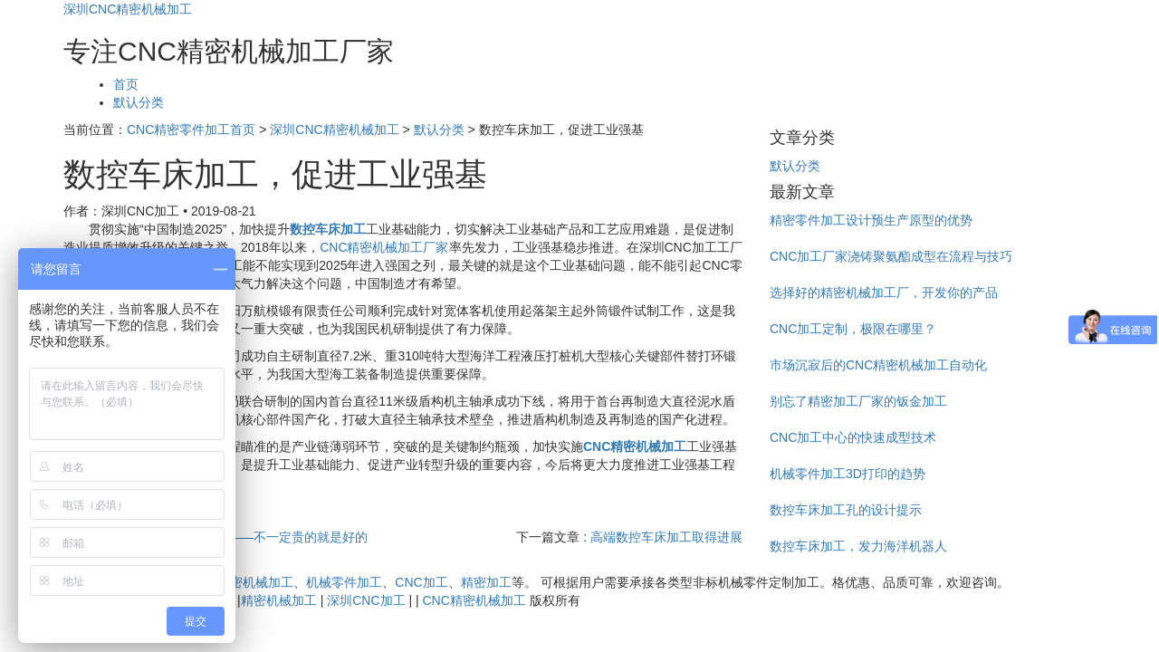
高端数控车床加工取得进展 (666, 537)
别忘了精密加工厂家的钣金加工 (858, 401)
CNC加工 (421, 582)
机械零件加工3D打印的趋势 (847, 473)
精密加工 (486, 582)
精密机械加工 (279, 600)
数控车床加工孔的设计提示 (846, 510)
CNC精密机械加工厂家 (384, 247)
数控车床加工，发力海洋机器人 (858, 546)
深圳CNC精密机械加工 (127, 9)
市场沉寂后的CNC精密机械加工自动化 (878, 365)
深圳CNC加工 (366, 600)
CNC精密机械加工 (241, 582)
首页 (126, 84)
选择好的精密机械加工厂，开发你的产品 (884, 292)
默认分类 (138, 102)
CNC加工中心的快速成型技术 (853, 437)
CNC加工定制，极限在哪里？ (853, 328)
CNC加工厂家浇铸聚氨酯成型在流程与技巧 (891, 256)
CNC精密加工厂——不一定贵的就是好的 (253, 537)
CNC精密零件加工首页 (191, 129)
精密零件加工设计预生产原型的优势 (871, 220)
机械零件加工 (344, 582)
